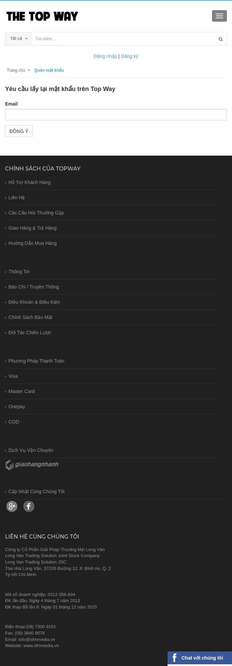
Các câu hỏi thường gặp (36, 212)
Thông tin (19, 271)
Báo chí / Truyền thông (33, 287)
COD (13, 421)
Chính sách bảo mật (30, 317)
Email (11, 104)
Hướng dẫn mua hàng (32, 243)
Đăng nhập (105, 56)
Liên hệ (16, 197)
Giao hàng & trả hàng (32, 228)
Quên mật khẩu (49, 70)
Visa (13, 376)
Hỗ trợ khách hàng (29, 182)
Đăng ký (129, 56)
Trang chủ (16, 70)
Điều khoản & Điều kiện (34, 302)
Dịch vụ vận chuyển (31, 450)
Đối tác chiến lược (29, 332)
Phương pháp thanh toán (36, 361)
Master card (21, 391)
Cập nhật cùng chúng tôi (36, 491)
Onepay (16, 406)
